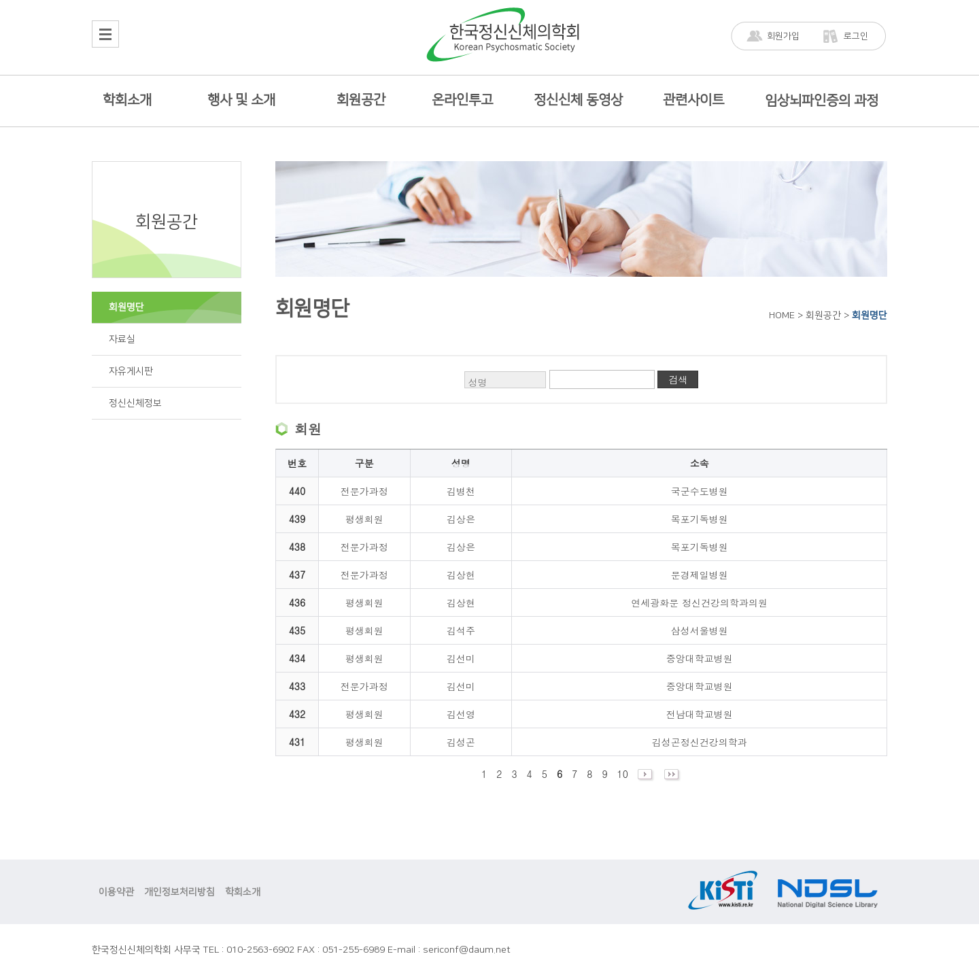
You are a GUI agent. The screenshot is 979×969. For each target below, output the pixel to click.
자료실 (122, 339)
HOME (782, 315)
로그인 (856, 36)
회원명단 (126, 307)
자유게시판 (131, 371)
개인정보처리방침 (179, 892)
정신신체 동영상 (578, 99)
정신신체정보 (135, 403)
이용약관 (116, 892)
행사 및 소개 (241, 99)
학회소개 (127, 99)
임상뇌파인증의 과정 (821, 100)
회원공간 (361, 99)
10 (622, 774)
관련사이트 (693, 99)
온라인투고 (462, 99)
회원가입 (783, 36)
